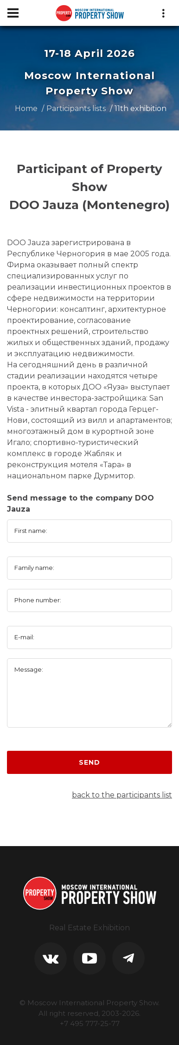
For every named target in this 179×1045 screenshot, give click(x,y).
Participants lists (76, 108)
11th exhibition (140, 108)
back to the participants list (122, 795)
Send (89, 762)
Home (26, 108)
